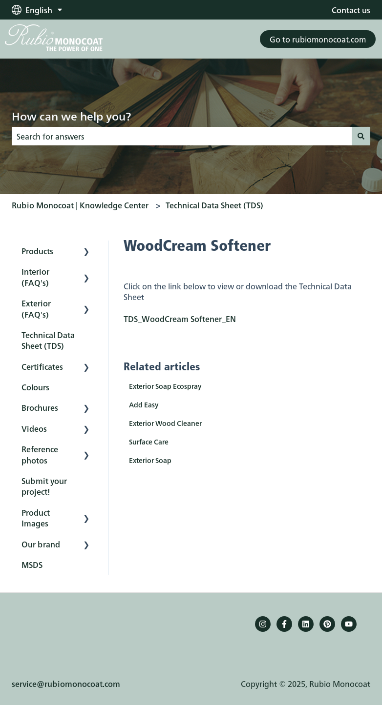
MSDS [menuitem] (31, 564)
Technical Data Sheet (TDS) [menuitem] (48, 340)
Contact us (351, 9)
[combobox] (182, 136)
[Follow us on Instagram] (263, 624)
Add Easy (143, 404)
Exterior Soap (150, 460)
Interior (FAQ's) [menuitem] (35, 276)
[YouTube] (349, 624)
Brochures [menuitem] (39, 407)
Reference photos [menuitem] (39, 454)
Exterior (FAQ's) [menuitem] (36, 308)
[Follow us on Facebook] (284, 624)
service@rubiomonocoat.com (66, 665)
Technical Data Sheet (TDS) (214, 205)
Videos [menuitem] (34, 428)
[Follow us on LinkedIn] (306, 624)
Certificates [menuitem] (42, 366)
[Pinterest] (327, 624)
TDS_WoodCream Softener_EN (180, 318)
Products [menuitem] (37, 250)
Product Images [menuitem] (35, 517)
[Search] (361, 136)
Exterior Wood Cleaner (165, 423)
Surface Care (149, 441)
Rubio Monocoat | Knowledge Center (80, 205)
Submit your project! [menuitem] (44, 486)
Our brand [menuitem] (40, 544)
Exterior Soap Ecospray (165, 386)
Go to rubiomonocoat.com (318, 39)
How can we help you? (71, 115)
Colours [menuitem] (35, 387)
